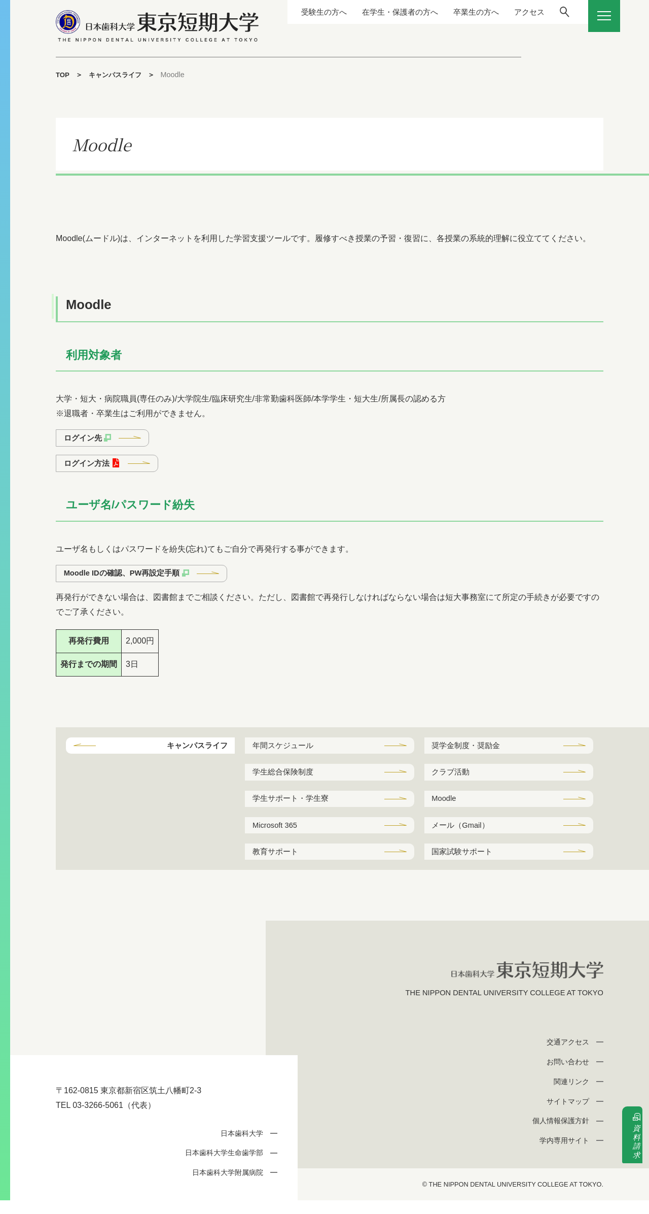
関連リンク (569, 1095)
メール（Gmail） (463, 834)
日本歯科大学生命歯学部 (220, 1166)
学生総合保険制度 (285, 778)
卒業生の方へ (454, 12)
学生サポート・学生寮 (293, 806)
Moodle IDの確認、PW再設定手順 (126, 576)
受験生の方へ (294, 12)
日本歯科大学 (239, 1146)
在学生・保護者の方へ (374, 12)
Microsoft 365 (277, 834)
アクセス (510, 12)
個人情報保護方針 (557, 1134)
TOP (63, 75)
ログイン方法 (88, 465)
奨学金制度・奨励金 (469, 750)
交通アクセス (565, 1055)
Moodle (445, 806)
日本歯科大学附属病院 (224, 1186)
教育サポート (277, 862)
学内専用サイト (561, 1154)
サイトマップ (565, 1114)
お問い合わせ (565, 1075)
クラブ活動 (452, 778)
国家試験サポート (464, 862)
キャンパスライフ (118, 75)
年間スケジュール (285, 750)
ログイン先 (84, 438)
